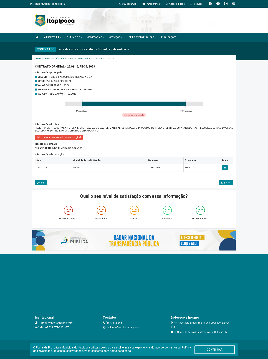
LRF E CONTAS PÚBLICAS (142, 37)
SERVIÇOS (115, 37)
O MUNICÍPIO (74, 37)
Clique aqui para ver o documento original (59, 137)
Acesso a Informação (55, 58)
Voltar (41, 183)
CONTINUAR (215, 349)
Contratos (98, 58)
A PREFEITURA (52, 37)
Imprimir (226, 183)
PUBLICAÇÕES (169, 37)
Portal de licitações (80, 58)
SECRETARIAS (95, 37)
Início (38, 58)
